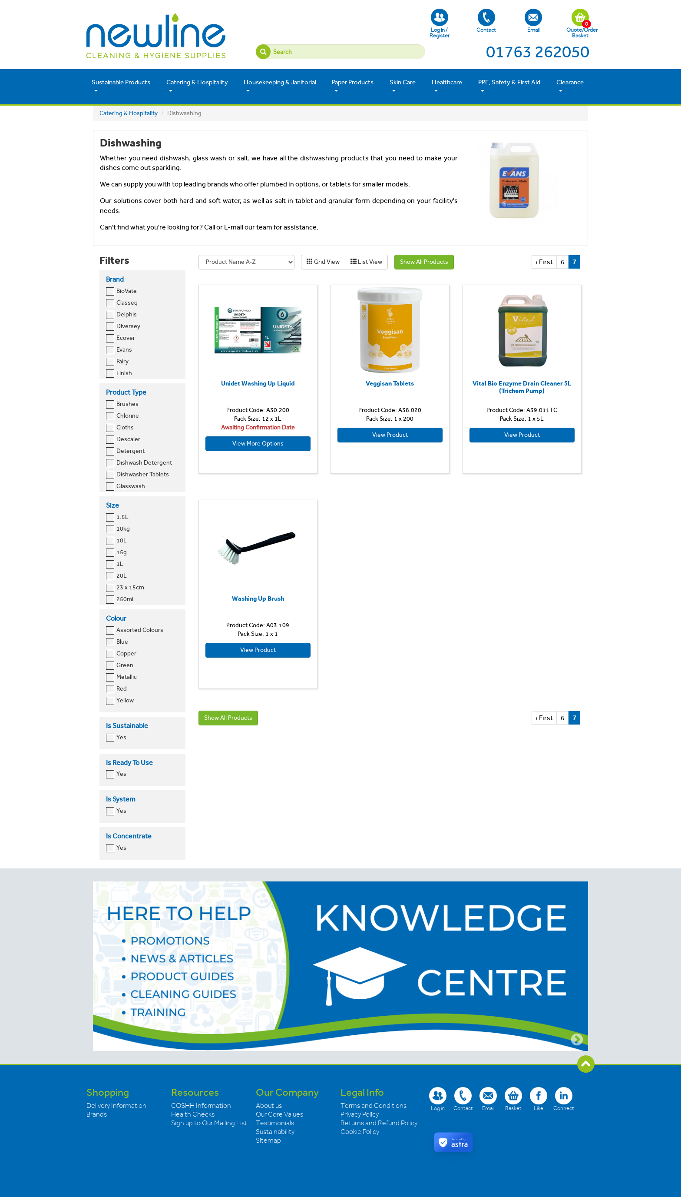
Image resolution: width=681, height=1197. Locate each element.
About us (269, 1106)
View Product (390, 435)
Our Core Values (279, 1114)
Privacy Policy (359, 1114)
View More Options (258, 443)
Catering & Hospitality (197, 85)
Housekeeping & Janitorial (280, 85)
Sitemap (268, 1140)
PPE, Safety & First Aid (509, 85)
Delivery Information (116, 1106)
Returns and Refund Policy (378, 1123)
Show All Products (424, 262)
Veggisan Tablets (390, 383)
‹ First (544, 262)
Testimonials (275, 1123)
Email (533, 21)
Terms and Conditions (373, 1106)
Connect (563, 1099)
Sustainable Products (121, 85)
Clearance (570, 85)
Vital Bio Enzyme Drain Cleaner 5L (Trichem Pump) (522, 387)
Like (538, 1099)
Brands (96, 1114)
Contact (486, 21)
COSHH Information (201, 1106)
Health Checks (193, 1114)
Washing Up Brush (258, 598)
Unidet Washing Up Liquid (257, 383)
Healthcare (447, 85)
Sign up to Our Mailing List (209, 1123)
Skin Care (403, 85)
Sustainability (275, 1132)
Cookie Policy (359, 1132)
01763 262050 (537, 52)
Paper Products (353, 85)
